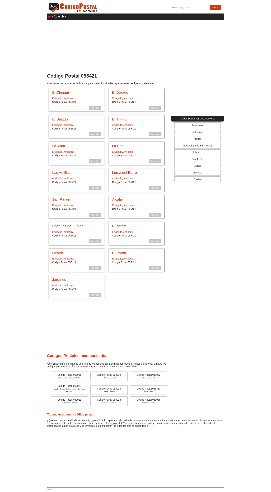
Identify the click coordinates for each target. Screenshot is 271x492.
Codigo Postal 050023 (109, 401)
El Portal (119, 253)
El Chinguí (60, 92)
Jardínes (59, 279)
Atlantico (197, 152)
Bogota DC (197, 159)
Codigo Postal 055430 (148, 390)
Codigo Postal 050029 (69, 388)
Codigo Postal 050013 (109, 390)
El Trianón (120, 119)
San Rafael (61, 199)
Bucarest (119, 226)
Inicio (49, 489)
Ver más (94, 107)
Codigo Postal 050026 (69, 376)
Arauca (197, 138)
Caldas (197, 179)
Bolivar (197, 165)
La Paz (117, 146)
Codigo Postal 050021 (69, 401)
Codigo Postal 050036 (148, 401)
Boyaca (197, 172)
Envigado (57, 98)
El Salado (60, 119)
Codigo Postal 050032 (148, 376)
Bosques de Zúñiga (67, 226)
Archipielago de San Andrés (197, 145)
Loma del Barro (124, 173)
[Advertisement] (135, 45)
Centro (57, 253)
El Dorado (120, 92)
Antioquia (68, 98)
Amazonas (197, 125)
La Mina (58, 146)
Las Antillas (61, 173)
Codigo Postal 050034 (109, 376)
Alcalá (117, 199)
